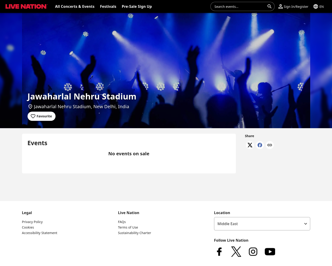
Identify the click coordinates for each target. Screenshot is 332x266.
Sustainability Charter (134, 233)
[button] (293, 6)
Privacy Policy (32, 222)
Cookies (28, 227)
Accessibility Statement (39, 233)
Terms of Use (128, 227)
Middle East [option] (228, 223)
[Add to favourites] (42, 116)
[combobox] (240, 6)
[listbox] (262, 223)
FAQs (122, 222)
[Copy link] (270, 145)
